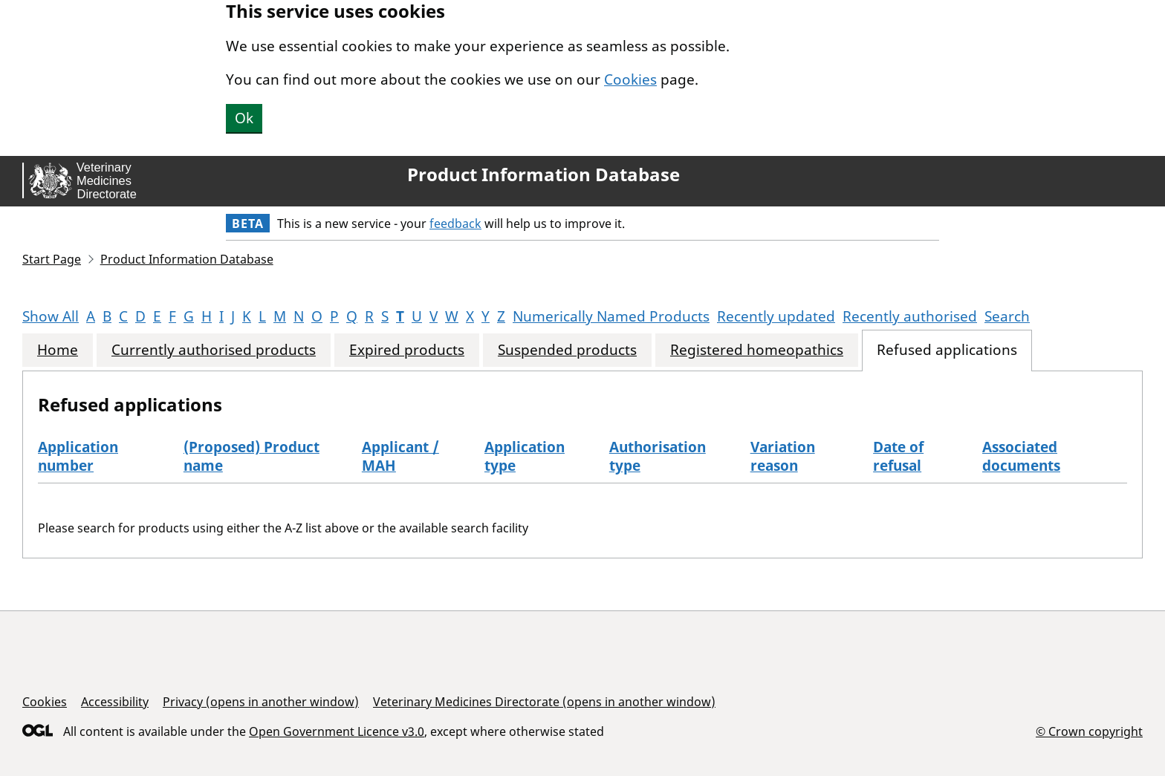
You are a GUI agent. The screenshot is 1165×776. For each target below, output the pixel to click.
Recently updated (776, 316)
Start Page (51, 259)
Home (57, 350)
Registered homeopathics (756, 350)
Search (1007, 316)
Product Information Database (543, 174)
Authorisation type (657, 456)
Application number (78, 456)
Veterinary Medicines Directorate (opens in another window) (544, 702)
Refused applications (947, 350)
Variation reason (782, 456)
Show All (50, 316)
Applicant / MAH (400, 456)
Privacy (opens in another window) (261, 702)
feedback (455, 223)
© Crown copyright (1089, 731)
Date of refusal (898, 456)
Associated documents (1021, 456)
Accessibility (115, 702)
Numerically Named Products (611, 316)
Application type (524, 456)
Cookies (630, 79)
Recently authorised (910, 316)
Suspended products (567, 350)
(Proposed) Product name (251, 456)
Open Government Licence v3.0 (336, 731)
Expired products (406, 350)
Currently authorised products (213, 350)
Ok (244, 118)
